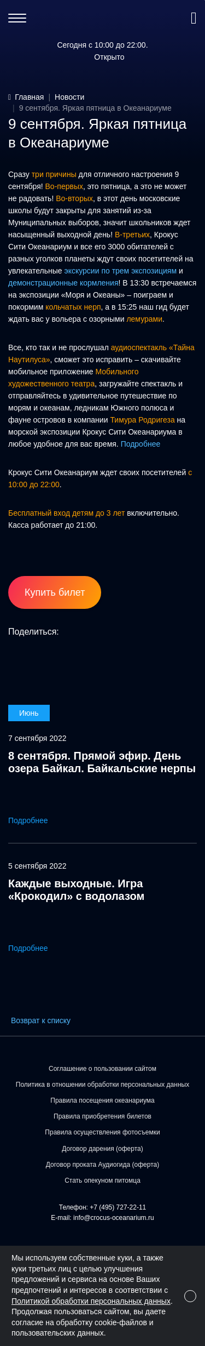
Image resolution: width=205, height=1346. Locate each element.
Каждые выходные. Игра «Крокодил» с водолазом (79, 889)
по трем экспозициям (139, 270)
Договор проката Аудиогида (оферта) (102, 1164)
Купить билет (55, 592)
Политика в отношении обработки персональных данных (102, 1084)
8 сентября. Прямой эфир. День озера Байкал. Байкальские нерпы (102, 762)
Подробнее (141, 444)
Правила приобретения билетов (102, 1116)
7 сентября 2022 (37, 738)
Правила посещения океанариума (102, 1100)
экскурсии (82, 270)
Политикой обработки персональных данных (91, 1301)
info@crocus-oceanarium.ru (113, 1218)
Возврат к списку (41, 1020)
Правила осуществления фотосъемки (102, 1132)
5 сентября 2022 (37, 866)
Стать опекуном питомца (102, 1180)
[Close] (190, 1296)
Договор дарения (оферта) (102, 1149)
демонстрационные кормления (63, 282)
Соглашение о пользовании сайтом (102, 1069)
